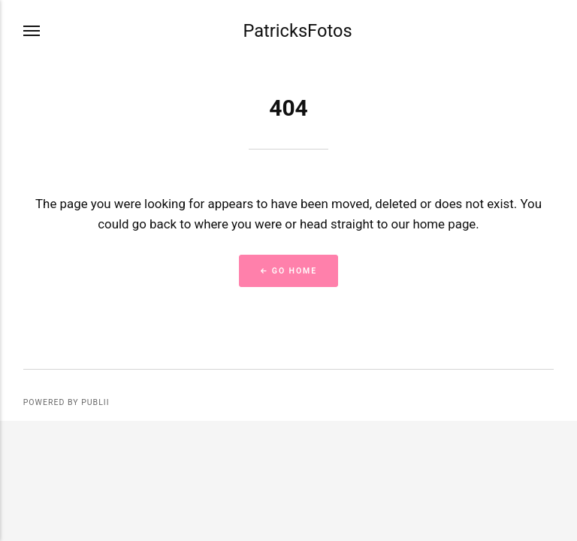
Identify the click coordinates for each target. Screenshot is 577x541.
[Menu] (32, 31)
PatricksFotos (297, 30)
